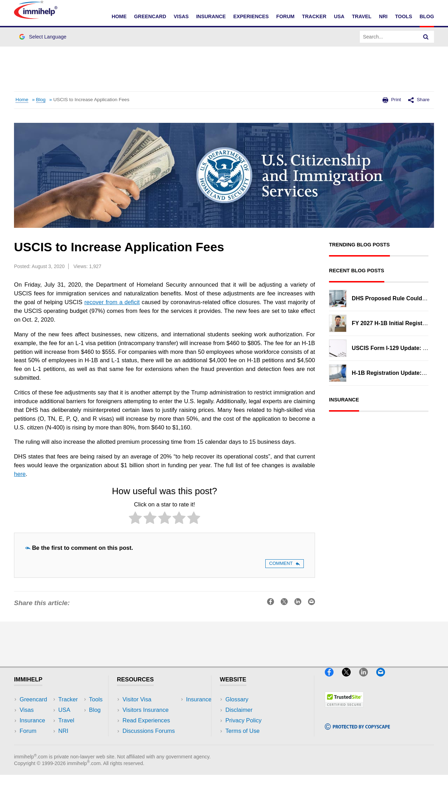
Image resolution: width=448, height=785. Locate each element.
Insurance (211, 16)
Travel (361, 16)
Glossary (236, 699)
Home (119, 16)
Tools (403, 16)
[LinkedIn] (366, 679)
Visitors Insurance (145, 710)
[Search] (426, 37)
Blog (427, 16)
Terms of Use (242, 731)
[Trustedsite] (344, 710)
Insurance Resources (149, 741)
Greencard (150, 16)
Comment (284, 563)
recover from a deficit (112, 302)
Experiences (250, 16)
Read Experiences (146, 720)
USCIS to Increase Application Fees (91, 99)
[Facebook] (332, 679)
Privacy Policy (243, 720)
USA (339, 16)
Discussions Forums (148, 731)
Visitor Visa (136, 699)
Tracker (314, 16)
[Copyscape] (357, 732)
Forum (285, 16)
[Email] (384, 679)
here (20, 474)
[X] (349, 679)
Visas (181, 16)
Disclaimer (239, 710)
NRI (383, 16)
